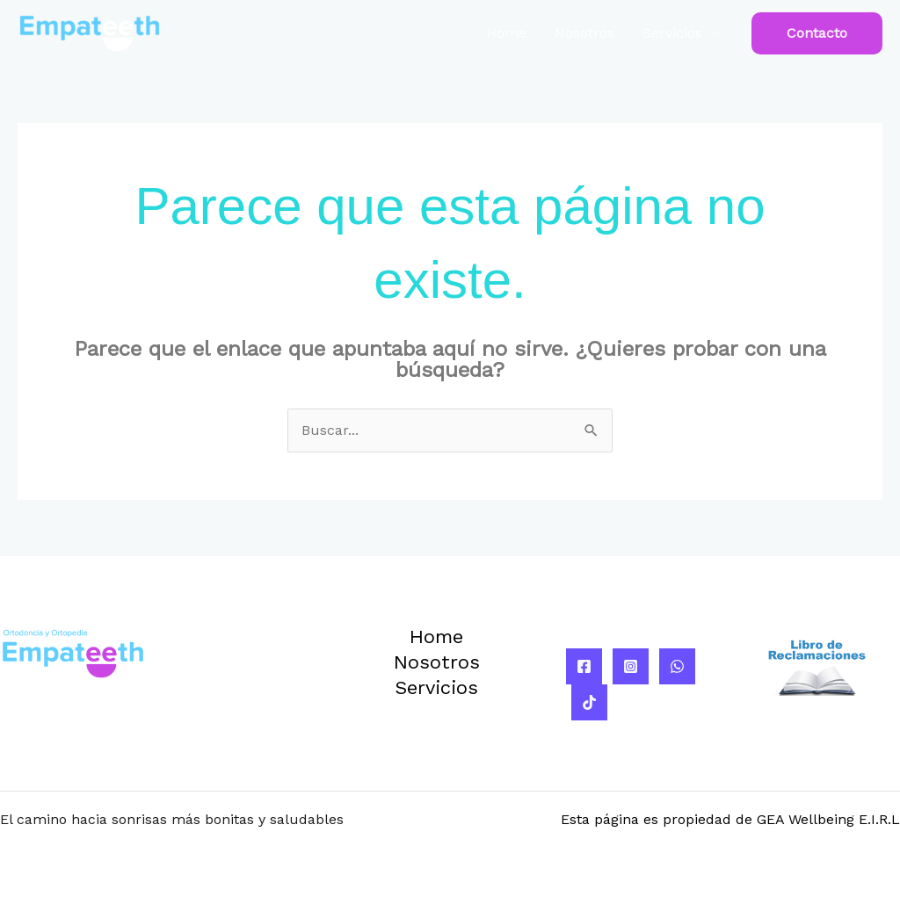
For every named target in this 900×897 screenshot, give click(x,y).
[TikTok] (589, 702)
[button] (816, 33)
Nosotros (584, 33)
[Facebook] (584, 666)
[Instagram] (631, 666)
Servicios (672, 33)
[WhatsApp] (677, 666)
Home (506, 33)
